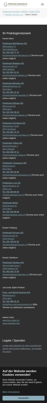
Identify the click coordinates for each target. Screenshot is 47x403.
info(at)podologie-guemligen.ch (16, 135)
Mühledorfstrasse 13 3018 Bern (13, 86)
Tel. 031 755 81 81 (10, 242)
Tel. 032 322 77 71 (10, 52)
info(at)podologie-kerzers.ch (14, 245)
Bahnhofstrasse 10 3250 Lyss (11, 186)
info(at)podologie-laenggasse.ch (16, 175)
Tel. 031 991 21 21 (10, 92)
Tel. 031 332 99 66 (10, 212)
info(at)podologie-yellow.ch (14, 155)
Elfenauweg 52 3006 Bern (12, 106)
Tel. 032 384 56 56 (10, 192)
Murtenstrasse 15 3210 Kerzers (12, 236)
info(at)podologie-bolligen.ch (14, 75)
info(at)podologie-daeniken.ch (15, 275)
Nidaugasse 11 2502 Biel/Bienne (14, 46)
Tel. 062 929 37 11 (10, 152)
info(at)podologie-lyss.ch (13, 195)
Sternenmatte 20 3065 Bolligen (13, 66)
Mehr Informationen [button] (11, 392)
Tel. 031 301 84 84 (10, 172)
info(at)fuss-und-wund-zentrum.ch (17, 304)
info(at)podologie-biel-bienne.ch (16, 55)
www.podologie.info (11, 323)
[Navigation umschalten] (42, 4)
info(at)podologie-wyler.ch (13, 215)
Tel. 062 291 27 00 (10, 272)
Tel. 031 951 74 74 (10, 132)
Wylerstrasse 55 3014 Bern (10, 206)
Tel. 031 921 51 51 (10, 72)
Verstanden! (23, 398)
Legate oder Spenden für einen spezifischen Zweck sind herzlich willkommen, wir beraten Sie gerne (22, 349)
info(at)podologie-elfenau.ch (14, 115)
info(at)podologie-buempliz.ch (15, 95)
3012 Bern (7, 169)
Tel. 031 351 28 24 (10, 112)
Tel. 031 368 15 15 (10, 301)
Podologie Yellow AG (12, 143)
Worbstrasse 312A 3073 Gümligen (13, 126)
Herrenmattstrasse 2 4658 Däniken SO (13, 266)
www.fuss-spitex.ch (10, 320)
